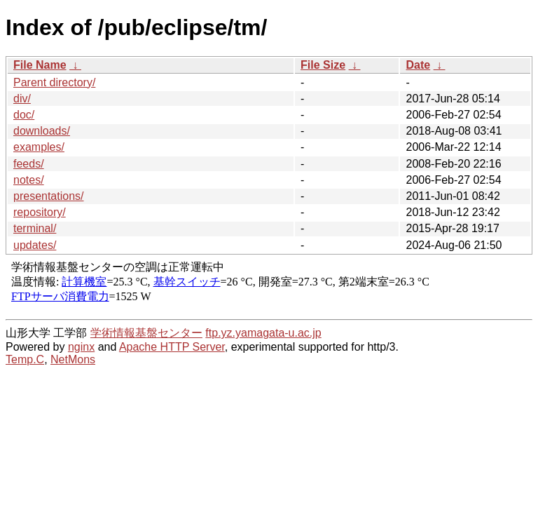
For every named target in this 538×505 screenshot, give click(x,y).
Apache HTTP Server (172, 347)
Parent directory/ (54, 82)
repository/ (39, 212)
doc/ (23, 115)
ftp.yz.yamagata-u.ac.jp (263, 333)
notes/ (28, 180)
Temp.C (25, 359)
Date (418, 65)
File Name (40, 65)
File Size (323, 65)
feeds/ (28, 164)
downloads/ (41, 131)
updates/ (34, 245)
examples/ (38, 147)
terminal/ (34, 228)
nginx (81, 347)
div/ (22, 99)
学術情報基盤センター (146, 333)
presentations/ (48, 196)
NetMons (72, 359)
